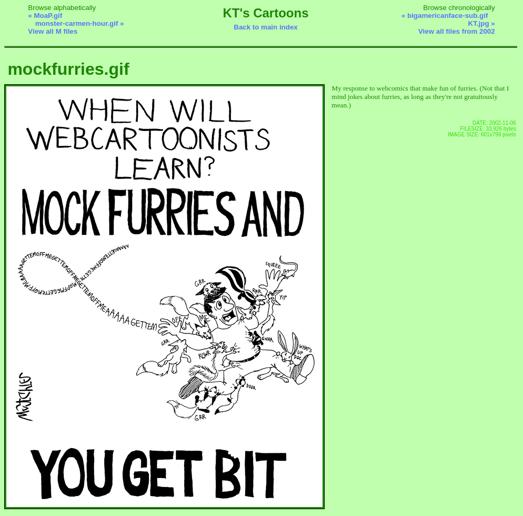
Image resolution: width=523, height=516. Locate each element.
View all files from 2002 (456, 31)
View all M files (52, 31)
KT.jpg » (481, 23)
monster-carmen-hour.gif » (79, 23)
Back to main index (265, 27)
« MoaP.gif (45, 15)
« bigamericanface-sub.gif (444, 15)
